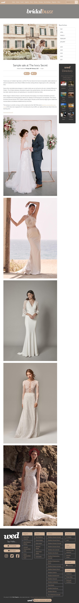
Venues (17, 2)
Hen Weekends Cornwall (54, 594)
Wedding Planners (52, 591)
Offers (58, 2)
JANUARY (62, 42)
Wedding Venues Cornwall (54, 537)
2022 (61, 56)
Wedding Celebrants (53, 582)
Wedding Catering (52, 572)
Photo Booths (51, 585)
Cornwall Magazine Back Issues (27, 548)
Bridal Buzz (69, 565)
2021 (61, 59)
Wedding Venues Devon (54, 540)
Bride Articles (39, 543)
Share (27, 73)
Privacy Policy (69, 577)
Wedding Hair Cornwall (53, 549)
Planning (41, 2)
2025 (61, 47)
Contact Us (69, 573)
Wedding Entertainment (53, 575)
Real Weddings (47, 2)
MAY (61, 29)
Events (22, 2)
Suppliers (27, 2)
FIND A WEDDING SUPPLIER (42, 600)
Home (13, 2)
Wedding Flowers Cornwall (54, 566)
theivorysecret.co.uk (8, 112)
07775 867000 (12, 546)
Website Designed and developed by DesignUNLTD (42, 597)
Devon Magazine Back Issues (27, 555)
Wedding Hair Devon (53, 553)
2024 (61, 50)
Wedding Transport (52, 578)
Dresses (35, 2)
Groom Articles (39, 540)
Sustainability (39, 556)
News (31, 2)
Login (67, 540)
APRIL (61, 32)
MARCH (62, 35)
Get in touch (12, 550)
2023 (61, 53)
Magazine (54, 2)
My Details (68, 537)
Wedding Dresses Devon (54, 546)
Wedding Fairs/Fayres (53, 588)
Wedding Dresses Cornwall (54, 543)
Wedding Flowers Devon (54, 569)
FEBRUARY (63, 38)
